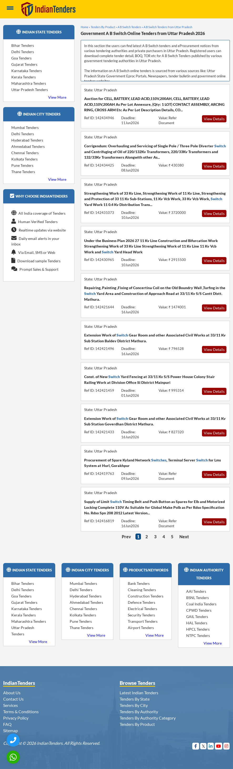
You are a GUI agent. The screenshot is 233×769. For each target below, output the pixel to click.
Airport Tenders (141, 627)
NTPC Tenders (198, 635)
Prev (126, 536)
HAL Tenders (196, 623)
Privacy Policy (15, 717)
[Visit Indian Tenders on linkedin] (210, 745)
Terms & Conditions (21, 711)
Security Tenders (141, 615)
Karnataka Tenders (26, 70)
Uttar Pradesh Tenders (29, 89)
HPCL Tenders (198, 629)
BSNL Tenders (197, 597)
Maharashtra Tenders (28, 83)
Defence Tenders (141, 602)
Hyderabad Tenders (27, 140)
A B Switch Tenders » (130, 27)
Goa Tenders (21, 58)
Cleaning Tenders (142, 589)
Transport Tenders (143, 621)
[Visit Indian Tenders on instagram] (226, 745)
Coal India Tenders (201, 604)
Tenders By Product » (104, 27)
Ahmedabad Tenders (28, 146)
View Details (214, 119)
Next (184, 536)
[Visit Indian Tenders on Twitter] (203, 745)
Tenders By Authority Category (148, 717)
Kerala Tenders (23, 77)
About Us (12, 692)
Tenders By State (135, 698)
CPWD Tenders (198, 610)
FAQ (7, 724)
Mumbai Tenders (25, 127)
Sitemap (10, 730)
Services (10, 705)
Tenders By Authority (139, 711)
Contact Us (13, 698)
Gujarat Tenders (24, 64)
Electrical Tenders (142, 608)
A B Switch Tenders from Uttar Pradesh (168, 27)
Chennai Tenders (25, 152)
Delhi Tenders (22, 51)
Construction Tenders (145, 596)
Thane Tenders (23, 171)
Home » (85, 27)
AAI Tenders (196, 591)
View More (57, 97)
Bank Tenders (139, 583)
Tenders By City (134, 705)
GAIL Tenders (197, 616)
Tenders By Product (137, 724)
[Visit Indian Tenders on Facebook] (195, 745)
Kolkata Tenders (24, 159)
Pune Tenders (22, 165)
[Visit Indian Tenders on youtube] (218, 745)
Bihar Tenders (22, 45)
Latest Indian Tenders (139, 692)
